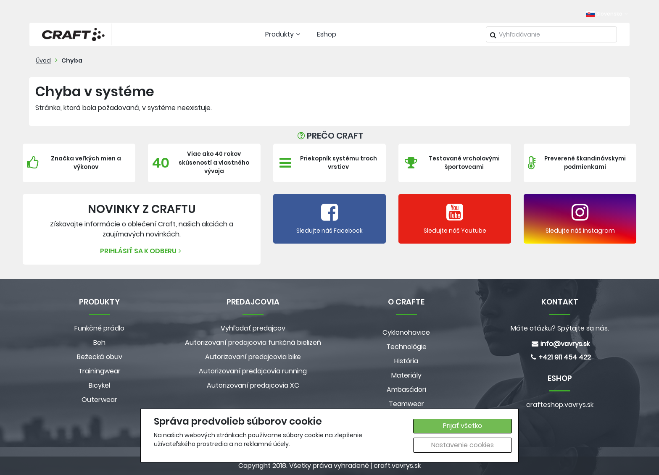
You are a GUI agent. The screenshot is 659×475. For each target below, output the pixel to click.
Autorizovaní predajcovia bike (253, 357)
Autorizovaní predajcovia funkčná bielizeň (253, 342)
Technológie (406, 347)
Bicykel (99, 385)
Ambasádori (406, 389)
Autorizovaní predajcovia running (253, 371)
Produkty (283, 34)
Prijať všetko (462, 425)
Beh (99, 342)
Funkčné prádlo (99, 328)
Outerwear (99, 399)
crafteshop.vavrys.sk (559, 404)
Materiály (406, 375)
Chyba (71, 60)
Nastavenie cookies (462, 445)
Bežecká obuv (99, 357)
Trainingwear (99, 371)
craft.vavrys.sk (397, 465)
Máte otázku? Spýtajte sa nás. (560, 328)
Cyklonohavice (406, 332)
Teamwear (406, 404)
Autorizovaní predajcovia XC (253, 385)
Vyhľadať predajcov (253, 328)
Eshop (326, 34)
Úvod (43, 60)
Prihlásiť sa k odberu (141, 251)
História (406, 361)
